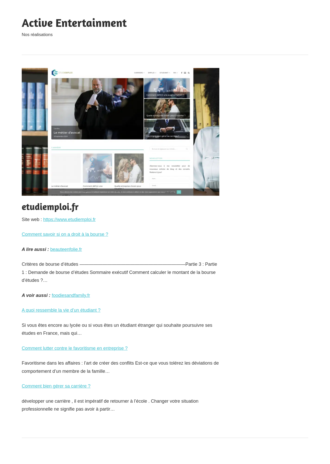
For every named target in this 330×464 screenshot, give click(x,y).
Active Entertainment (74, 22)
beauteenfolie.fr (66, 249)
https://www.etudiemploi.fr (69, 219)
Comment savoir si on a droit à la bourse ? (65, 234)
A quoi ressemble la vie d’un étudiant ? (61, 310)
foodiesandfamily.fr (71, 295)
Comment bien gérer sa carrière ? (56, 386)
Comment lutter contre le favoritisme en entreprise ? (75, 348)
